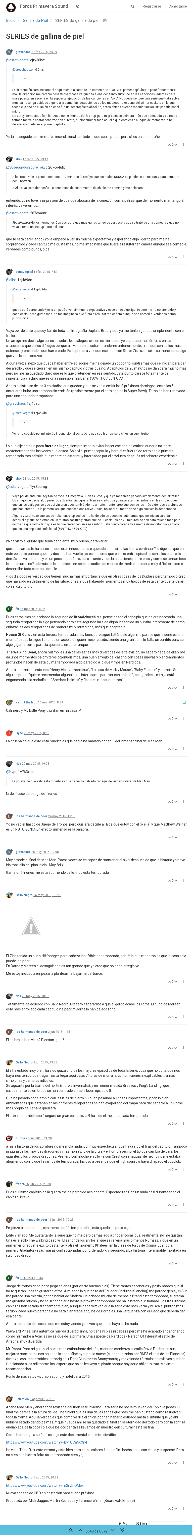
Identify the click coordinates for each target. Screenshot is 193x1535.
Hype (19, 733)
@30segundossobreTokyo (26, 167)
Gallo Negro (24, 895)
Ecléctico (22, 1354)
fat (17, 609)
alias (19, 159)
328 (127, 1508)
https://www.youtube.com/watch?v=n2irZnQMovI (45, 1440)
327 (112, 1508)
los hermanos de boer (31, 816)
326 (98, 1508)
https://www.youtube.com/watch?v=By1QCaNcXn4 (46, 1397)
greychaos (23, 52)
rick (18, 763)
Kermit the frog (26, 702)
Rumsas (21, 1093)
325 (84, 1508)
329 (141, 1508)
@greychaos (21, 69)
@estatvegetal (17, 60)
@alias (11, 280)
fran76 (20, 1139)
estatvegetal (24, 272)
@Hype (11, 772)
